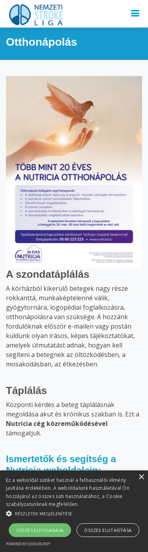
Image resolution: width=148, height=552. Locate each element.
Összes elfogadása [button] (40, 530)
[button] (74, 513)
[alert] (74, 511)
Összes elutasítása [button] (107, 530)
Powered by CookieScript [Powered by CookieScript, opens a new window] (28, 543)
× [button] (141, 477)
